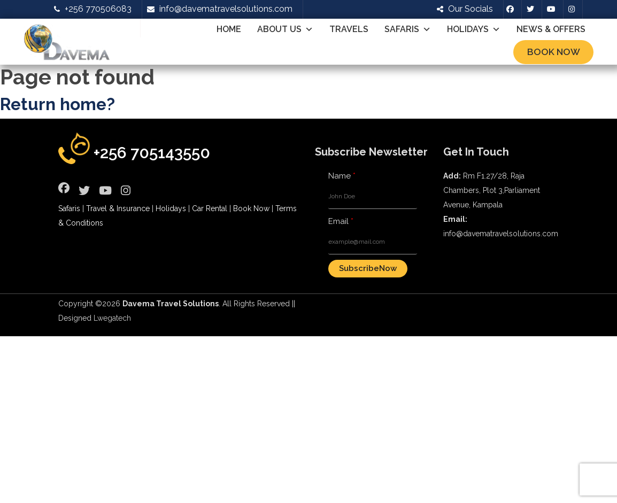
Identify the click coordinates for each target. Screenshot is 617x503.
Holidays (473, 29)
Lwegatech (112, 318)
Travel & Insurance (118, 208)
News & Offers (550, 29)
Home (229, 29)
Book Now (553, 52)
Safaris (407, 29)
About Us (285, 29)
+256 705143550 (152, 152)
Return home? (57, 104)
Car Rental (209, 208)
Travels (348, 29)
